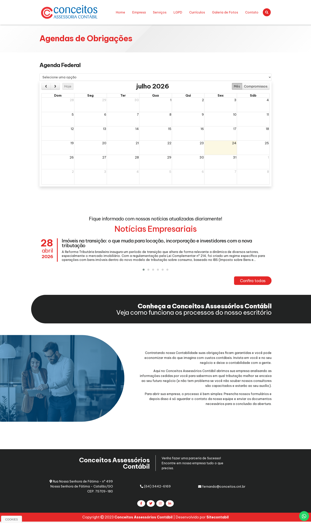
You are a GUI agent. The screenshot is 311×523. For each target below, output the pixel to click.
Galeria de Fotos (225, 12)
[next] (55, 86)
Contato (251, 12)
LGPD (178, 12)
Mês (237, 86)
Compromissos (255, 86)
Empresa (139, 12)
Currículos (197, 12)
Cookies (11, 519)
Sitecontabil (217, 518)
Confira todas (253, 280)
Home (120, 12)
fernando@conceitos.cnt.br (221, 486)
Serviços (159, 12)
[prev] (46, 86)
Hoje (67, 86)
